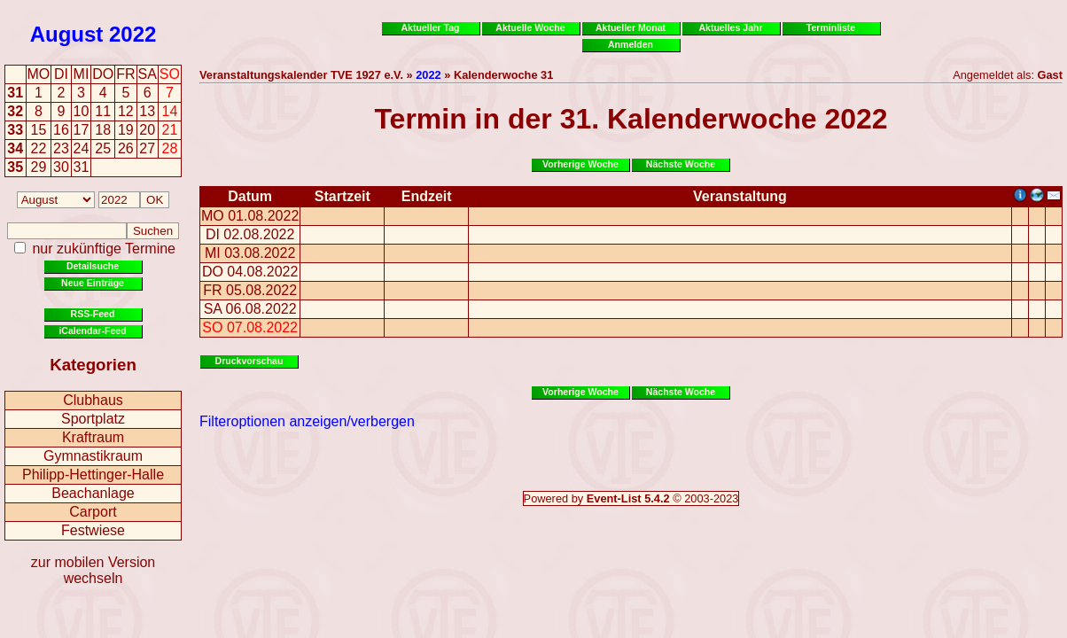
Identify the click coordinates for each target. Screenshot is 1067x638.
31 (15, 92)
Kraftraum (93, 437)
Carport (92, 511)
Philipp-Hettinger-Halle (93, 474)
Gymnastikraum (93, 455)
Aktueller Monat (631, 27)
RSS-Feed (93, 313)
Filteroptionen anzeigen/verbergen (307, 421)
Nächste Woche (680, 164)
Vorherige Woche (580, 164)
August (67, 34)
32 (15, 111)
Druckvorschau (249, 360)
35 (15, 167)
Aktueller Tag (430, 27)
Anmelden (630, 44)
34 (15, 148)
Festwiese (93, 530)
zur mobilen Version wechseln (93, 570)
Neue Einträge (92, 282)
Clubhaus (93, 400)
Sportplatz (93, 418)
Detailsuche (92, 266)
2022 (132, 34)
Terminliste (830, 27)
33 (15, 129)
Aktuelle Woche (530, 27)
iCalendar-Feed (92, 330)
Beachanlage (92, 493)
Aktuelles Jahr (730, 27)
